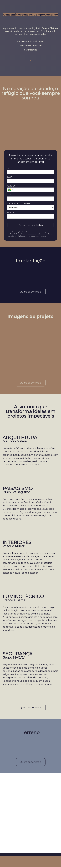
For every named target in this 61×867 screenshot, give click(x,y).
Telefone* (11, 186)
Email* (9, 177)
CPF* (9, 195)
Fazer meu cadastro (30, 225)
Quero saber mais (30, 291)
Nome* (9, 168)
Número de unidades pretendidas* (20, 204)
